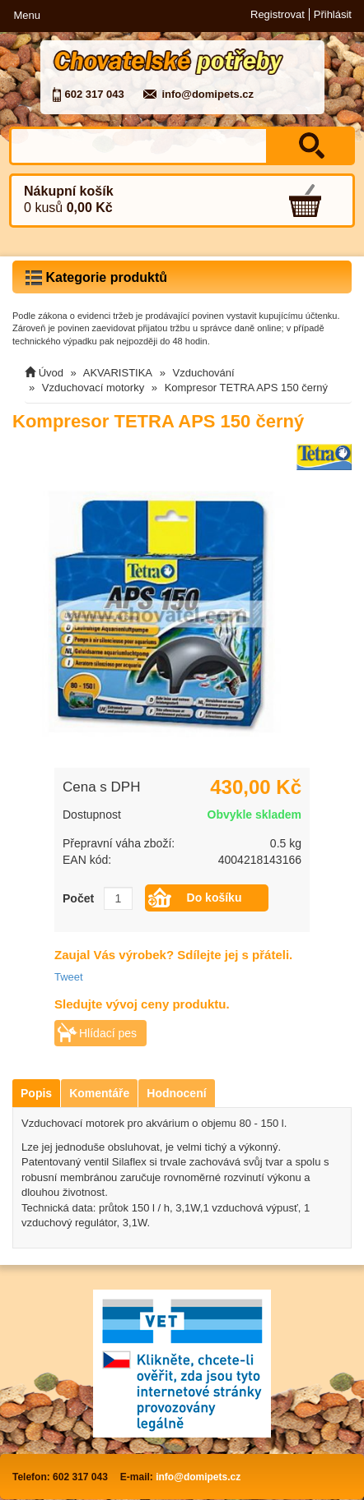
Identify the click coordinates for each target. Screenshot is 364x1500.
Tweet (68, 977)
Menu (26, 15)
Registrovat (277, 14)
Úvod (51, 373)
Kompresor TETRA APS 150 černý (246, 387)
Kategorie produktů (96, 277)
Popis (36, 1093)
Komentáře (99, 1093)
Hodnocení (176, 1093)
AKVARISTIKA (117, 373)
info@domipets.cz (207, 94)
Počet (78, 898)
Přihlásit (333, 14)
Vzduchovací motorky (93, 387)
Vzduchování (204, 373)
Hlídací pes (108, 1033)
